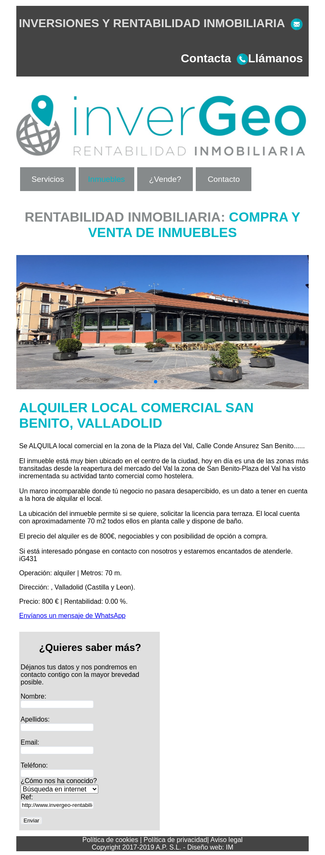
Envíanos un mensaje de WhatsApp (72, 615)
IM (229, 847)
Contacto (224, 179)
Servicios (47, 179)
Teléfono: (34, 765)
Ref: (26, 797)
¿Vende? (165, 179)
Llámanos (267, 58)
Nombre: (33, 696)
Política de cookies (110, 839)
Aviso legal (226, 839)
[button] (155, 381)
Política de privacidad (175, 839)
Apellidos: (34, 719)
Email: (29, 742)
